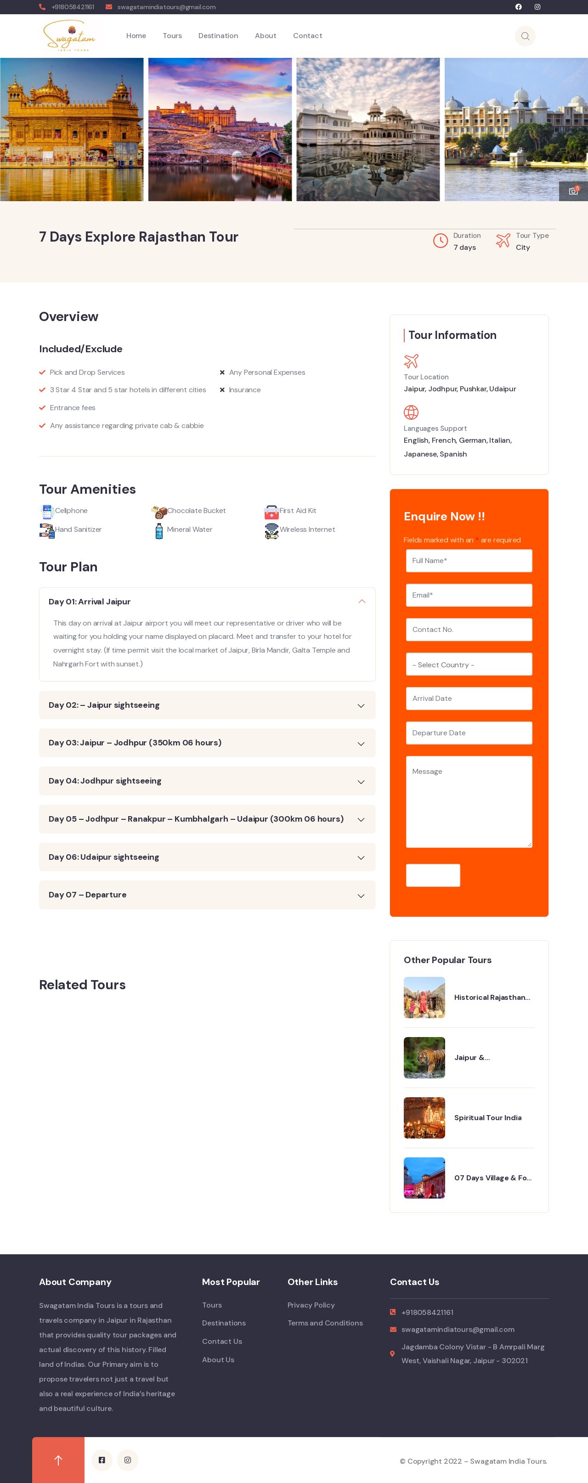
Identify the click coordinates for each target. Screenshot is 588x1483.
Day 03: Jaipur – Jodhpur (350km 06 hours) (135, 742)
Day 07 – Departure (87, 894)
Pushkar (473, 388)
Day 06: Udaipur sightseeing (104, 856)
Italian (499, 440)
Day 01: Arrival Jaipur (90, 601)
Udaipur (502, 388)
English (416, 440)
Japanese (420, 453)
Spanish (453, 453)
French (444, 440)
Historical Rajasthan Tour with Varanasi (489, 997)
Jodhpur (442, 388)
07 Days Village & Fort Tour (493, 1178)
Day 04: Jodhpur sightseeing (105, 780)
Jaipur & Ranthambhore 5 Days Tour (494, 1057)
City (523, 247)
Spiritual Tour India (487, 1117)
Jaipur (414, 388)
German (472, 440)
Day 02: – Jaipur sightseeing (104, 704)
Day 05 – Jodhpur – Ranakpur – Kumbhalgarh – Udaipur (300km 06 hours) (196, 818)
